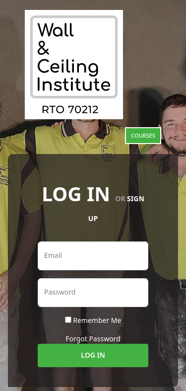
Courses (143, 135)
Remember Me (97, 320)
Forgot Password (92, 338)
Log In (93, 355)
